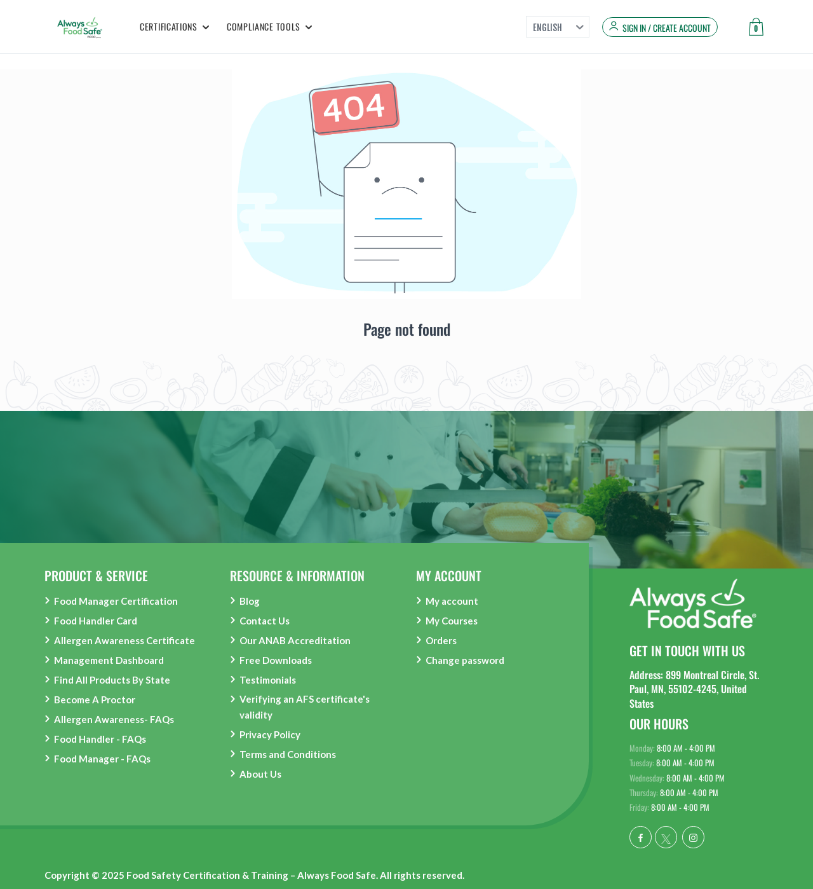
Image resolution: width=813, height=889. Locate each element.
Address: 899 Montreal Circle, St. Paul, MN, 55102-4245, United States (694, 689)
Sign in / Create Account (666, 28)
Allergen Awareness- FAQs (114, 719)
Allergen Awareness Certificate (124, 640)
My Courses (452, 620)
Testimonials (267, 680)
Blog (249, 601)
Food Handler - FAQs (100, 739)
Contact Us (264, 620)
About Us (260, 774)
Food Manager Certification (116, 601)
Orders (441, 640)
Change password (465, 660)
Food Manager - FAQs (102, 758)
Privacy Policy (269, 734)
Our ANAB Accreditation (295, 640)
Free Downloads (275, 660)
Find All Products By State (112, 680)
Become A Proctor (94, 699)
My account (452, 601)
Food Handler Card (95, 620)
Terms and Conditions (287, 754)
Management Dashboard (109, 660)
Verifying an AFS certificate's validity (304, 706)
